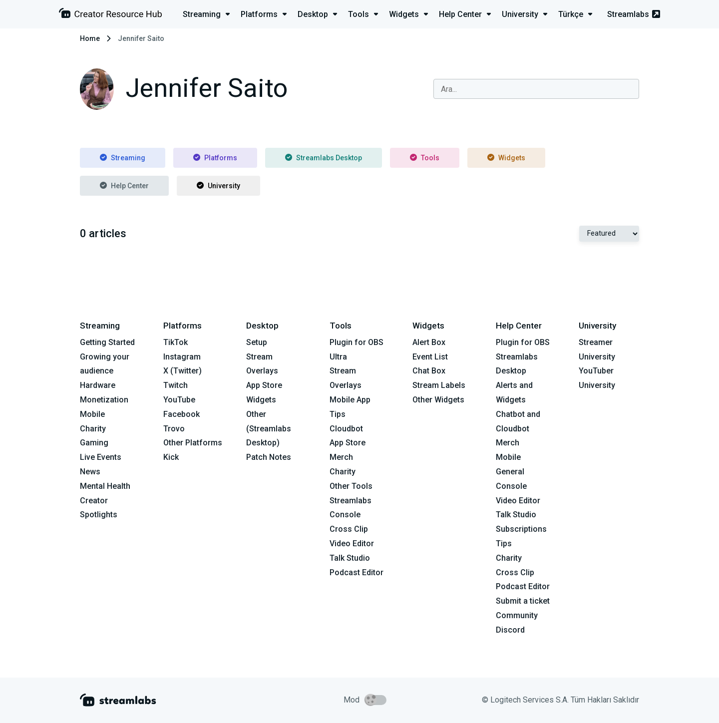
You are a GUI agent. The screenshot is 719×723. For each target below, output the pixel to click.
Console (511, 486)
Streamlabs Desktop (323, 158)
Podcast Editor (356, 572)
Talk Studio (350, 558)
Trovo (174, 428)
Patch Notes (268, 457)
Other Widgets (438, 399)
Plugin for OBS (356, 342)
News (90, 471)
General (510, 471)
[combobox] (536, 89)
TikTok (175, 342)
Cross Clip (349, 529)
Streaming (122, 158)
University (218, 186)
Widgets (506, 158)
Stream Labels (438, 385)
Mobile (92, 414)
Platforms (215, 158)
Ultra (338, 357)
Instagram (182, 357)
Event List (430, 357)
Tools (424, 158)
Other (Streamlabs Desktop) (268, 428)
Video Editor (352, 543)
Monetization (104, 399)
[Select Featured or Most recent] (609, 234)
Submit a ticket (523, 601)
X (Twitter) (182, 370)
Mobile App (350, 399)
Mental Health (105, 486)
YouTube (179, 399)
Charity (93, 428)
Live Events (100, 457)
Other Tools (351, 486)
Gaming (94, 442)
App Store (264, 385)
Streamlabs (633, 14)
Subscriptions (521, 529)
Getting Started (107, 342)
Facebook (181, 414)
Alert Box (428, 342)
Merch (341, 457)
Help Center (124, 186)
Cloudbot (346, 428)
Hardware (97, 385)
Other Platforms (192, 442)
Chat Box (428, 370)
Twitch (175, 385)
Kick (171, 457)
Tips (338, 414)
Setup (256, 342)
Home (90, 38)
